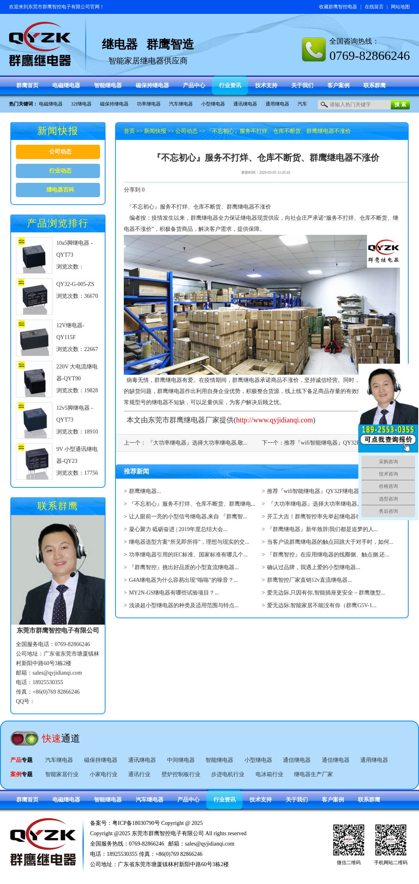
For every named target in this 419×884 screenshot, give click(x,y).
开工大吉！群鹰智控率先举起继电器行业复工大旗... (330, 517)
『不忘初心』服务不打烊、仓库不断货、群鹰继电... (192, 504)
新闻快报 (155, 131)
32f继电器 (81, 104)
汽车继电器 (181, 104)
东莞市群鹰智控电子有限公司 (59, 7)
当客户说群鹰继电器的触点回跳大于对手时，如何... (330, 542)
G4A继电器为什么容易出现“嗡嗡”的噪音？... (183, 580)
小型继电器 (213, 104)
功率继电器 (149, 104)
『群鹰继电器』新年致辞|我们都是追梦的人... (322, 529)
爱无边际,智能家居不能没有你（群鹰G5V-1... (322, 605)
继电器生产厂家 (313, 774)
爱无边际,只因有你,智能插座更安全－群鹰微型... (326, 593)
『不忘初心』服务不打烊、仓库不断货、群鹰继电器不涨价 (278, 131)
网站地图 (400, 7)
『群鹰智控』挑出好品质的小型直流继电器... (184, 567)
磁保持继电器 (114, 104)
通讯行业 (139, 774)
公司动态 (60, 152)
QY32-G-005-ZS (75, 284)
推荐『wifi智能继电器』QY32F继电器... (315, 491)
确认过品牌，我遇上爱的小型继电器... (313, 567)
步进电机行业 (227, 774)
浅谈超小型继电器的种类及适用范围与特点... (184, 605)
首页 (129, 131)
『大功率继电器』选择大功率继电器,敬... (197, 443)
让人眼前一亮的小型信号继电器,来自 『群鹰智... (188, 517)
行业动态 (60, 171)
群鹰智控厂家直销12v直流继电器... (309, 580)
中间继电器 (181, 760)
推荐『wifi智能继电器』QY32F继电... (329, 443)
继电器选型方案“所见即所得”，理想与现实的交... (189, 542)
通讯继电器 (245, 104)
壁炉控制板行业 (180, 774)
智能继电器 (219, 760)
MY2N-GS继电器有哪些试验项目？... (174, 593)
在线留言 (374, 7)
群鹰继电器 (204, 218)
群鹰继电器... (145, 491)
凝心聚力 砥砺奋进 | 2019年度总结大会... (178, 529)
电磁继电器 (51, 104)
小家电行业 (103, 774)
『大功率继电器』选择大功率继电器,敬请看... (323, 504)
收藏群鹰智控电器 (338, 7)
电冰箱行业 (269, 774)
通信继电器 (297, 760)
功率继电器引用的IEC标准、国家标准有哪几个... (188, 555)
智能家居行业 (62, 774)
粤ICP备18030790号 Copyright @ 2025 (157, 823)
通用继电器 (277, 104)
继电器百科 (60, 190)
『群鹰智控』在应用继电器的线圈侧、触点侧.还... (328, 555)
